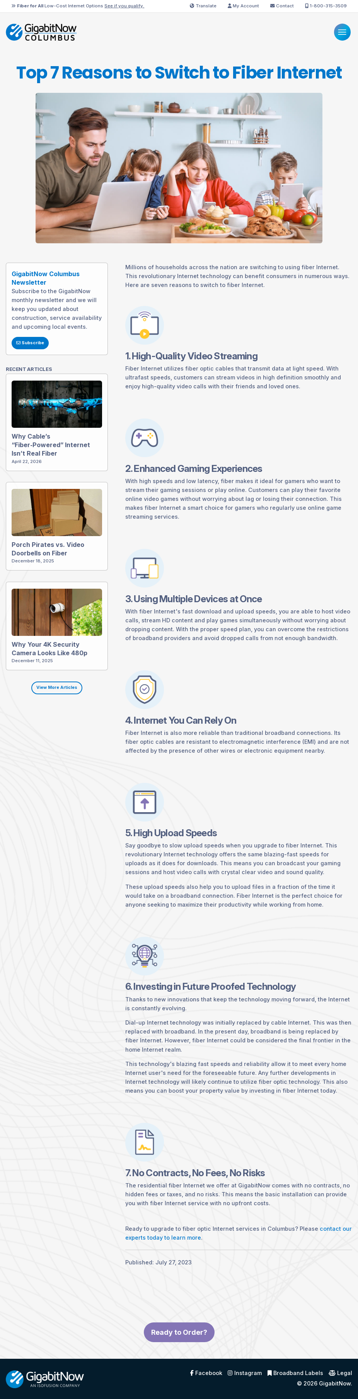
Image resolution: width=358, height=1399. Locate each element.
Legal (340, 1373)
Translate (203, 6)
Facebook (206, 1373)
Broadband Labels (295, 1373)
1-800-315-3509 (326, 6)
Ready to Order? (179, 1370)
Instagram (245, 1373)
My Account (243, 6)
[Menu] (342, 32)
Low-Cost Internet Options (77, 6)
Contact (282, 6)
